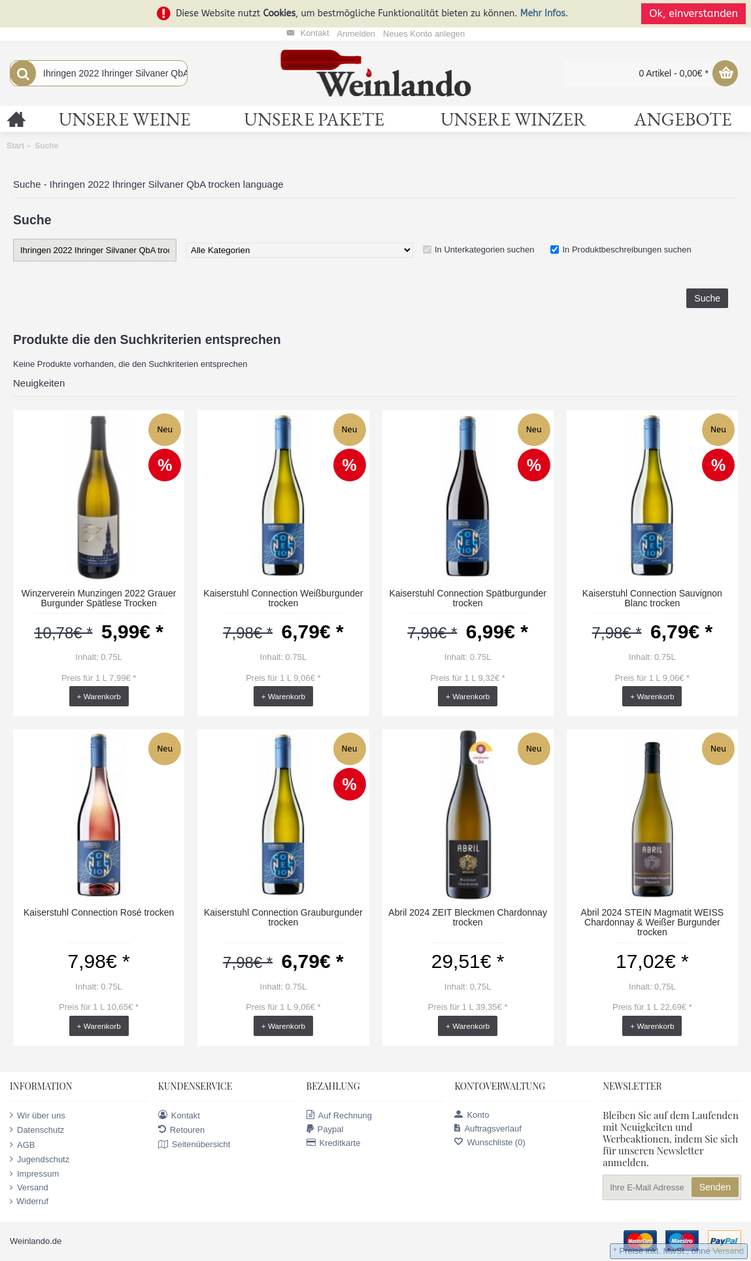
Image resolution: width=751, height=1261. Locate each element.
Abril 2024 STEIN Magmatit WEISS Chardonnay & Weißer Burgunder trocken (652, 922)
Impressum (34, 1174)
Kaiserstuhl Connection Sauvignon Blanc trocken (652, 598)
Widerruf (29, 1201)
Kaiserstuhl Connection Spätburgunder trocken (467, 598)
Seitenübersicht (194, 1144)
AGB (22, 1144)
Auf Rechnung (339, 1115)
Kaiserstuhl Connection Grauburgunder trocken (283, 917)
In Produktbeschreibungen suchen (626, 249)
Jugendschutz (39, 1159)
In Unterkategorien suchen (484, 249)
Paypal (325, 1129)
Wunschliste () (489, 1142)
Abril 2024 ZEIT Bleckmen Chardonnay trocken (467, 917)
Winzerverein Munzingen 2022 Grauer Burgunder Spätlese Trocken (99, 598)
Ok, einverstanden (693, 13)
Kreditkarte (334, 1143)
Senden (715, 1187)
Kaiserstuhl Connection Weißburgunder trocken (283, 598)
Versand (29, 1188)
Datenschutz (37, 1129)
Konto (471, 1115)
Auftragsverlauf (487, 1128)
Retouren (181, 1129)
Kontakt (179, 1115)
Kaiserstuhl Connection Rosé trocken (99, 912)
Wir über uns (37, 1115)
